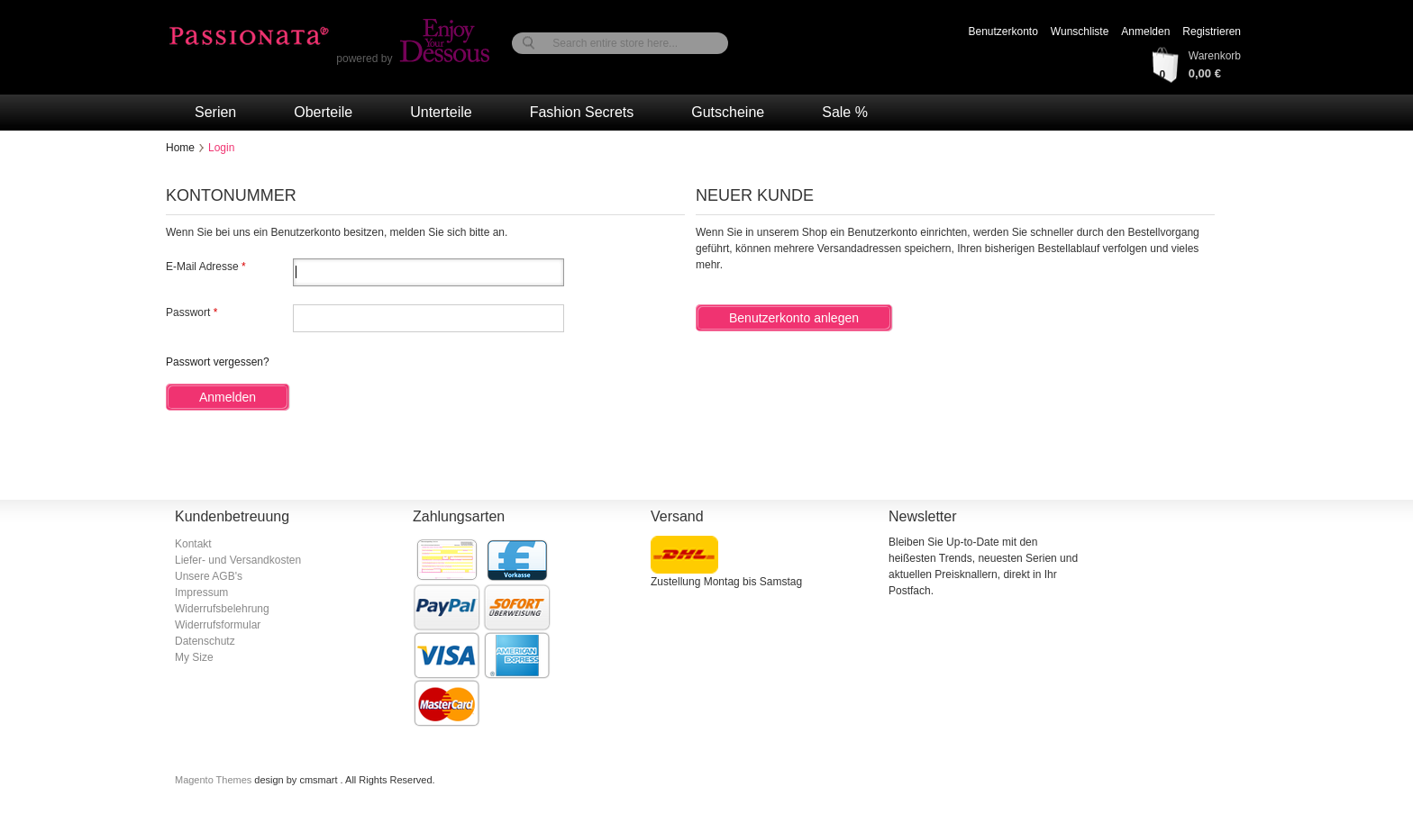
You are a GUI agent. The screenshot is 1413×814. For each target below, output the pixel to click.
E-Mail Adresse (202, 266)
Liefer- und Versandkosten (238, 560)
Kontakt (193, 544)
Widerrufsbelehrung (222, 608)
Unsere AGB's (208, 576)
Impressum (201, 592)
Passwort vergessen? (217, 362)
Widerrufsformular (217, 625)
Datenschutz (205, 641)
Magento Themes (214, 779)
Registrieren (1211, 31)
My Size (194, 657)
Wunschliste (1079, 31)
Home (180, 147)
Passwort (188, 312)
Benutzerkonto (1002, 31)
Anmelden (1145, 31)
